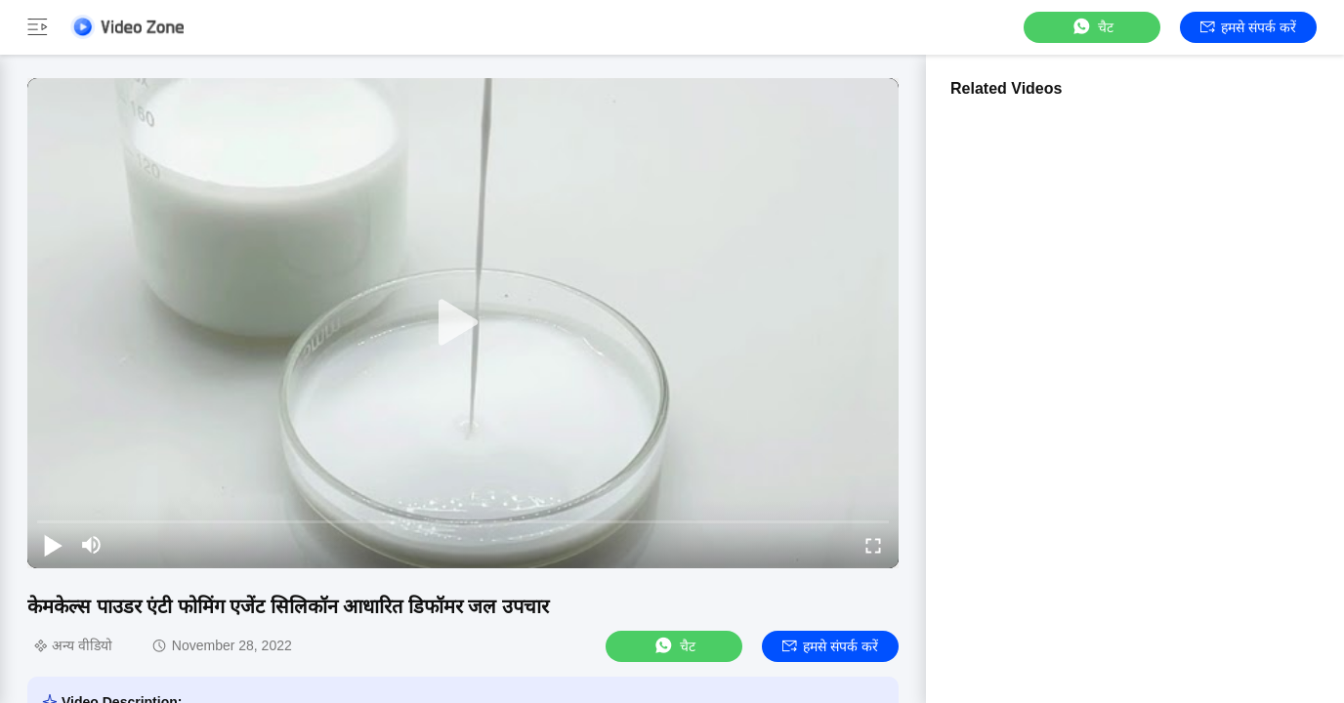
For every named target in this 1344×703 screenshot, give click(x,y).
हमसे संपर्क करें (1248, 27)
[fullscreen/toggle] (873, 544)
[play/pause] (52, 544)
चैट (1092, 27)
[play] (463, 323)
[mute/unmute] (91, 544)
